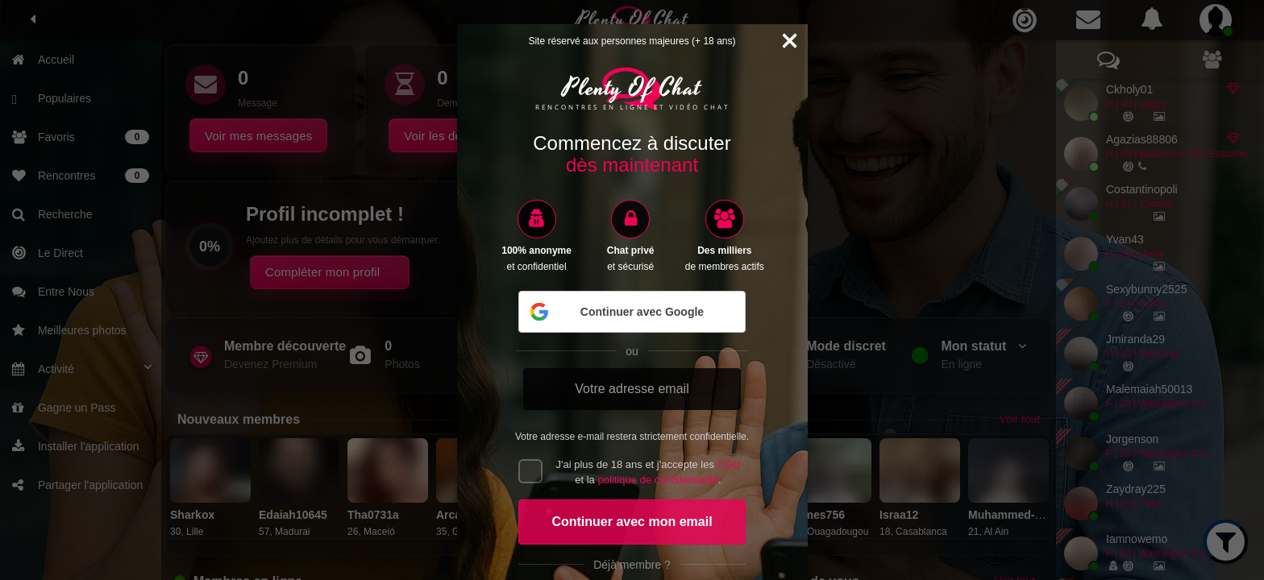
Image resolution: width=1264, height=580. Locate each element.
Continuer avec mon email (631, 521)
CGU (729, 464)
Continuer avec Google (616, 312)
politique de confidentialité (657, 480)
